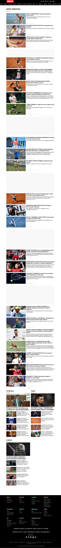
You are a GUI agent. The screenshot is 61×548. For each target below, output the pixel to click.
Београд (45, 3)
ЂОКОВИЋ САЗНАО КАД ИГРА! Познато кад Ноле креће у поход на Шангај (39, 353)
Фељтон (21, 500)
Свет (20, 511)
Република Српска (17, 532)
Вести (1, 3)
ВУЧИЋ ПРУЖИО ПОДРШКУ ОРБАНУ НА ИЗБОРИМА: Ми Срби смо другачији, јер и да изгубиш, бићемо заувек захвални (23, 413)
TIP (36, 3)
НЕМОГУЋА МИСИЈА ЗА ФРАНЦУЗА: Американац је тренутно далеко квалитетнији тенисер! (40, 319)
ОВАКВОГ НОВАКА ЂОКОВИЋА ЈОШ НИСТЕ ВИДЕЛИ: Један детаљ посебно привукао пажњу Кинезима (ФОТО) (40, 331)
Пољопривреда (10, 512)
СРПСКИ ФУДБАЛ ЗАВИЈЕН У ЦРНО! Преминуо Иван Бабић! (16, 457)
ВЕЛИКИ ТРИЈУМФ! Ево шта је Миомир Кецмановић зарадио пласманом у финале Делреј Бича (40, 251)
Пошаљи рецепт (47, 506)
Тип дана (9, 521)
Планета (24, 3)
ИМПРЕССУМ (22, 542)
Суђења (33, 502)
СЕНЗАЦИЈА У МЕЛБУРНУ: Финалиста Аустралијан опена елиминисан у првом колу (39, 274)
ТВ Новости (21, 523)
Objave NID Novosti (31, 543)
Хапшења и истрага (35, 500)
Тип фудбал (9, 520)
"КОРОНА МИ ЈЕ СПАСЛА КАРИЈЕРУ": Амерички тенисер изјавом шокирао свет (38, 38)
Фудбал (9, 440)
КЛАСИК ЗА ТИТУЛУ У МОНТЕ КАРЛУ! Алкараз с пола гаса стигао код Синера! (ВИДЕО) (47, 427)
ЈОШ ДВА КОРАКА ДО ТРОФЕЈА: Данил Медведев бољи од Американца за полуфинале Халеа (39, 150)
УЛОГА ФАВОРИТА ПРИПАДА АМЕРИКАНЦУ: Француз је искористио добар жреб (40, 138)
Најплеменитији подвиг (36, 512)
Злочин (33, 499)
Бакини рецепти (47, 502)
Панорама (40, 3)
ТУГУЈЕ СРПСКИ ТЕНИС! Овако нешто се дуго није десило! (47, 420)
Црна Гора (40, 528)
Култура (49, 3)
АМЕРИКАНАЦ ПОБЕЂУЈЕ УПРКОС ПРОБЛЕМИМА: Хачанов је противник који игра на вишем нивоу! (39, 70)
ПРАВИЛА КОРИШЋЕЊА (47, 542)
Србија (59, 3)
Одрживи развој (36, 518)
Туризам (46, 528)
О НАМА (11, 542)
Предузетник (10, 514)
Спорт (34, 3)
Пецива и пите (47, 505)
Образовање (30, 532)
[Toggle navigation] (53, 1)
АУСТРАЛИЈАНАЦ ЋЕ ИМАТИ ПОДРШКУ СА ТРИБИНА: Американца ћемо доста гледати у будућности (38, 308)
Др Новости (54, 3)
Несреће (33, 503)
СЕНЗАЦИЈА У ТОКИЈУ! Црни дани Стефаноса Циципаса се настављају (38, 377)
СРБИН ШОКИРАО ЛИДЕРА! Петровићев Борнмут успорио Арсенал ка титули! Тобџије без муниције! (23, 482)
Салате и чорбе (47, 500)
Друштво (6, 3)
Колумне (9, 502)
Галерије (37, 532)
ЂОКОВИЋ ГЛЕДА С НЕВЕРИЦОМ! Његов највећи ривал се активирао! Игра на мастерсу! (42, 409)
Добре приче (10, 500)
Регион (20, 512)
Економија (19, 3)
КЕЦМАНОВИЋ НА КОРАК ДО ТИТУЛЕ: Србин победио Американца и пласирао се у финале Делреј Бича (40, 262)
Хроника (10, 3)
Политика (10, 391)
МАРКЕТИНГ (28, 542)
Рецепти (14, 3)
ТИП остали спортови (12, 523)
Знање (32, 523)
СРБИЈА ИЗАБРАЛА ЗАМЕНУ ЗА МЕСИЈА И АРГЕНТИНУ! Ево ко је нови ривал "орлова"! (22, 462)
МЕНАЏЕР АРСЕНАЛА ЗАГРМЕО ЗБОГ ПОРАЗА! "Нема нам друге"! (23, 475)
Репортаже (29, 3)
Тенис (33, 391)
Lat (41, 1)
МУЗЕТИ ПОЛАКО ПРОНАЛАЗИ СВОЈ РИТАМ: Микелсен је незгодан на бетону (38, 82)
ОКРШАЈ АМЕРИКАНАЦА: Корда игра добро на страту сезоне (38, 14)
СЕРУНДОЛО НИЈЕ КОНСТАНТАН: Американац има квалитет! (39, 26)
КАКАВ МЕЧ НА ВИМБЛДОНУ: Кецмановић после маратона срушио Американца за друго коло (39, 93)
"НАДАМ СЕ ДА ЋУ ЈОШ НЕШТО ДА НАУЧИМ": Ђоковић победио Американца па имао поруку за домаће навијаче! (39, 343)
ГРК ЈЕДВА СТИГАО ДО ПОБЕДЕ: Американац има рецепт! (39, 161)
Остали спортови (47, 515)
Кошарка (46, 512)
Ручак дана (46, 503)
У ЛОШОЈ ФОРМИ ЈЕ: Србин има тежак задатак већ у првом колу (40, 105)
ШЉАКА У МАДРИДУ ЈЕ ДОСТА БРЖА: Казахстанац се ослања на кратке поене (40, 218)
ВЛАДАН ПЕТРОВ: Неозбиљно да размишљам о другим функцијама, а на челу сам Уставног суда (17, 409)
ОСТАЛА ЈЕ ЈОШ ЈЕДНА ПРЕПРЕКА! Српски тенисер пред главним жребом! (47, 413)
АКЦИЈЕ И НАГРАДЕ (37, 542)
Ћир (43, 1)
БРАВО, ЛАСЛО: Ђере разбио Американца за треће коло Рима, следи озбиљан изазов (39, 194)
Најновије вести (45, 532)
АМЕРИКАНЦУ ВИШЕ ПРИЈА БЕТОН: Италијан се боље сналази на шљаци (39, 206)
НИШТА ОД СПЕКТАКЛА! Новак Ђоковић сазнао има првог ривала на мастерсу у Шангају (40, 365)
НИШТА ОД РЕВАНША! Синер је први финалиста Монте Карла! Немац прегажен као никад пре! (47, 433)
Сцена (25, 532)
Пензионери (22, 502)
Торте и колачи (47, 499)
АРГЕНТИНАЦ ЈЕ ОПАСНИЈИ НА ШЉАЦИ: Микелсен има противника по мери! (40, 58)
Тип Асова (9, 524)
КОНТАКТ (16, 542)
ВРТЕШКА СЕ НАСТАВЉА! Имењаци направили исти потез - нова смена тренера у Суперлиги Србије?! (23, 469)
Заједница (33, 521)
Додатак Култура (23, 521)
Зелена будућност (35, 524)
